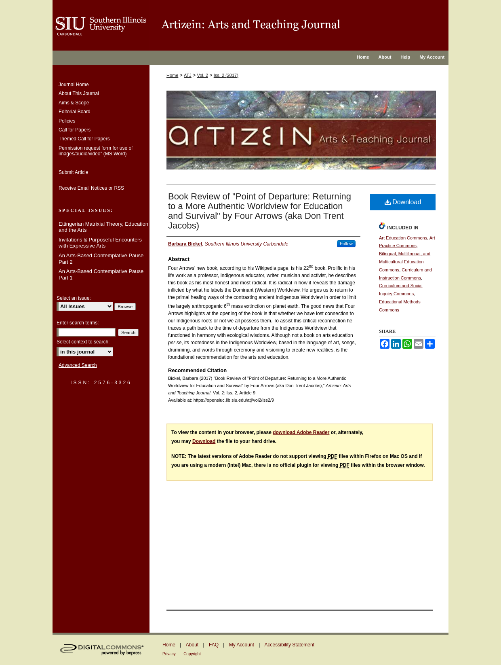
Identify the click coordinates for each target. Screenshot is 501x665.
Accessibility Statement (289, 645)
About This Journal (79, 93)
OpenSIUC (298, 25)
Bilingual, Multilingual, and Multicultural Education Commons (404, 261)
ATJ (188, 75)
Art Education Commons (403, 237)
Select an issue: (74, 298)
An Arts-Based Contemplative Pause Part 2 (101, 258)
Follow (346, 243)
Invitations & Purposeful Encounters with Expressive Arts (100, 243)
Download (403, 202)
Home (172, 75)
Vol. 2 (202, 75)
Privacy (169, 654)
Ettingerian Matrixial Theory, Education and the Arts (103, 227)
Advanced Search (78, 365)
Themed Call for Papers (84, 139)
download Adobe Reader (301, 432)
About (192, 645)
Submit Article (73, 172)
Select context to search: (83, 342)
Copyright (192, 654)
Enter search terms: (78, 323)
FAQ (214, 645)
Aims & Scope (74, 103)
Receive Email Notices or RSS (91, 188)
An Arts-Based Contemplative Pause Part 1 (101, 274)
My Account (241, 645)
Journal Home (74, 84)
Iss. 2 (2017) (226, 75)
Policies (67, 121)
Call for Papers (75, 130)
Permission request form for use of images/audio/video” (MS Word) (96, 151)
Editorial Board (75, 111)
